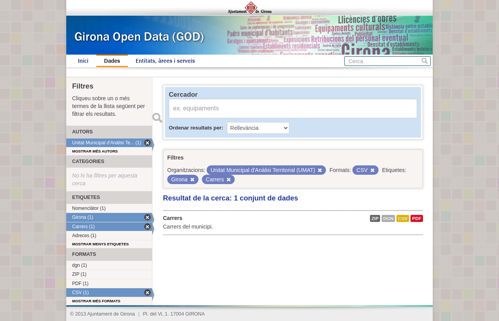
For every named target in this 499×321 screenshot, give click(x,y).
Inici (83, 61)
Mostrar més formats (96, 301)
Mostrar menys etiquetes (100, 244)
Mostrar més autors (95, 151)
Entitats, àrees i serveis (165, 61)
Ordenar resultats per (195, 128)
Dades (112, 61)
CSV (402, 218)
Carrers (172, 218)
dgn (388, 218)
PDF (416, 218)
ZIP (375, 218)
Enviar (157, 118)
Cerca (424, 61)
